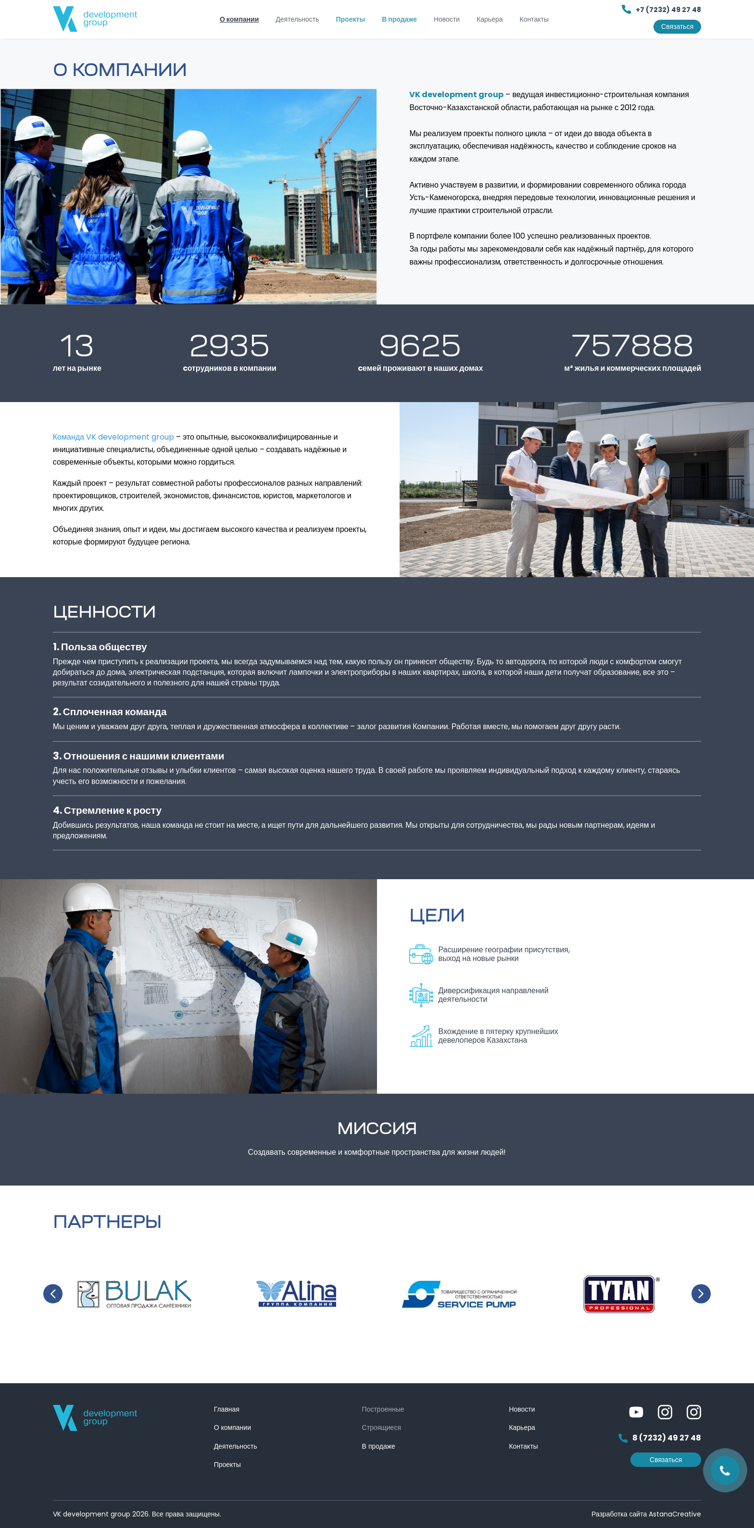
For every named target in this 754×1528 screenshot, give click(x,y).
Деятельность (297, 19)
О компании (239, 19)
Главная (226, 1409)
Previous (53, 1293)
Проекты (350, 19)
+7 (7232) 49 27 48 (661, 9)
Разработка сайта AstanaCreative (646, 1514)
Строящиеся (381, 1427)
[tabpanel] (188, 196)
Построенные (383, 1409)
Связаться (677, 26)
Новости (447, 19)
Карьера (490, 19)
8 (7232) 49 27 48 (659, 1438)
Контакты (534, 19)
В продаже (399, 19)
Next (701, 1293)
